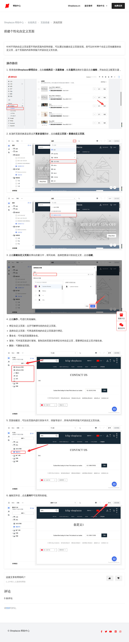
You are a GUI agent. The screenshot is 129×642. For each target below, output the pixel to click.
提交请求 (88, 6)
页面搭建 (45, 22)
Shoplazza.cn (74, 6)
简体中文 (101, 6)
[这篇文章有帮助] (109, 578)
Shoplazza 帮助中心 (14, 22)
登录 (8, 608)
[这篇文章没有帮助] (118, 578)
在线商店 (32, 22)
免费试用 (118, 6)
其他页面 (57, 22)
